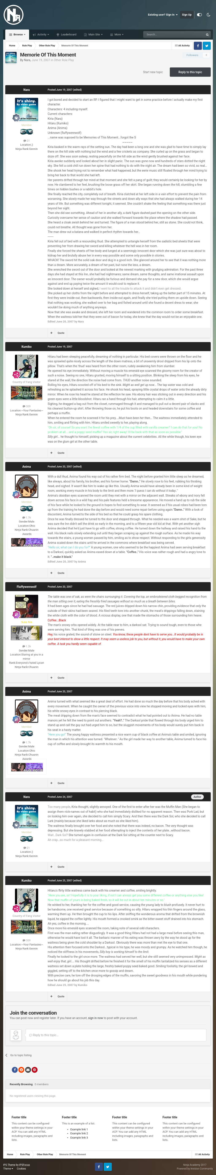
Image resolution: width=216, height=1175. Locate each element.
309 (27, 406)
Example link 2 (79, 1133)
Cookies (21, 1168)
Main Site (94, 34)
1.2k (26, 646)
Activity (42, 34)
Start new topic (153, 72)
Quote (61, 333)
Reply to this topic (190, 72)
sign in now (95, 1018)
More (118, 34)
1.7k (26, 517)
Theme (8, 1168)
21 (26, 140)
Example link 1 (79, 1129)
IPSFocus (24, 1164)
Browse (18, 34)
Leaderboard (68, 34)
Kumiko (27, 346)
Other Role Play (64, 60)
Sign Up (187, 14)
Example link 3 (79, 1137)
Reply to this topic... (44, 1035)
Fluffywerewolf (26, 586)
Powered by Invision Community (195, 1168)
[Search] (163, 34)
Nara (27, 60)
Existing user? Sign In (163, 15)
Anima (26, 466)
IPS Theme (9, 1164)
